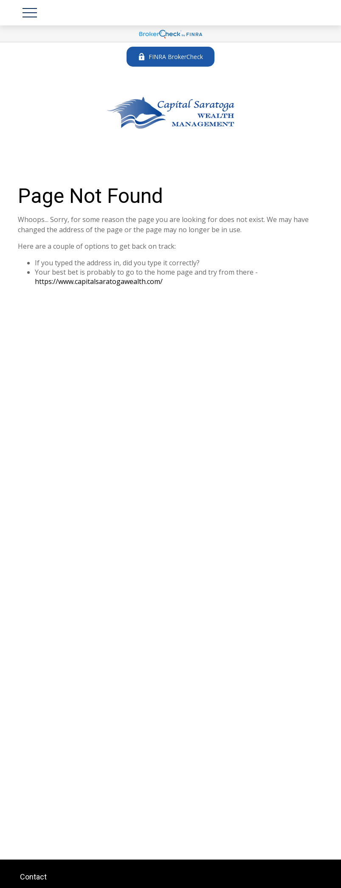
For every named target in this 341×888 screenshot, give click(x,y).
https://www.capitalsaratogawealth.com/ (99, 281)
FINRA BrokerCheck (170, 57)
